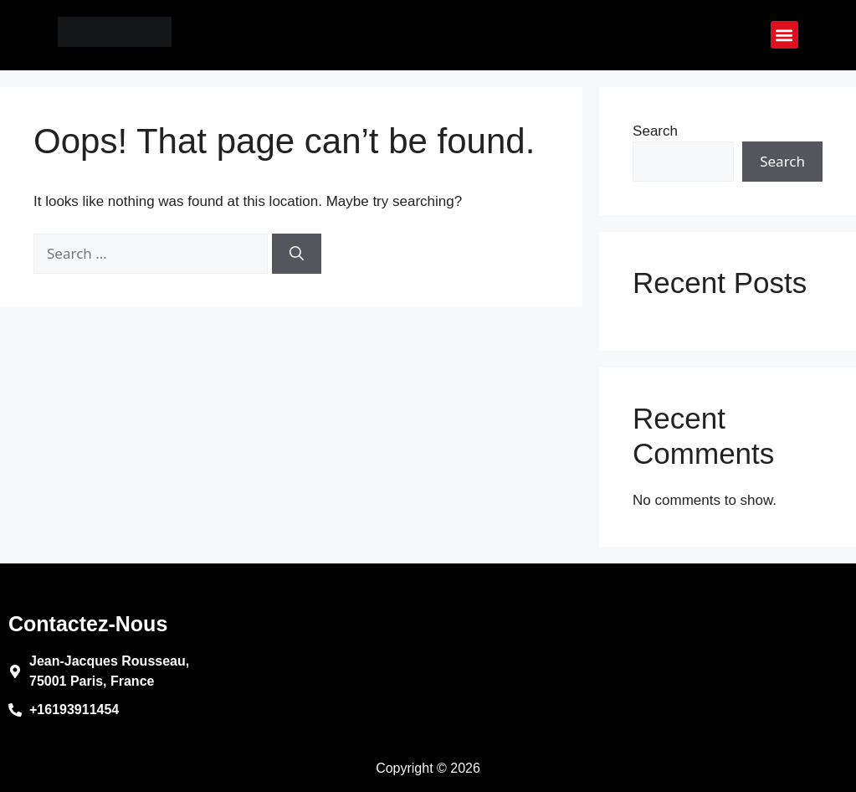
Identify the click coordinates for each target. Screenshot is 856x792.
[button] (784, 35)
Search (655, 131)
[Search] (296, 254)
